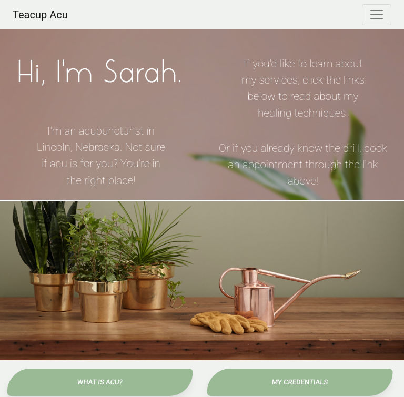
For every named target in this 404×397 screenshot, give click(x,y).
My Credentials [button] (299, 382)
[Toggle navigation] (376, 14)
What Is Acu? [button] (100, 382)
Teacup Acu (40, 14)
